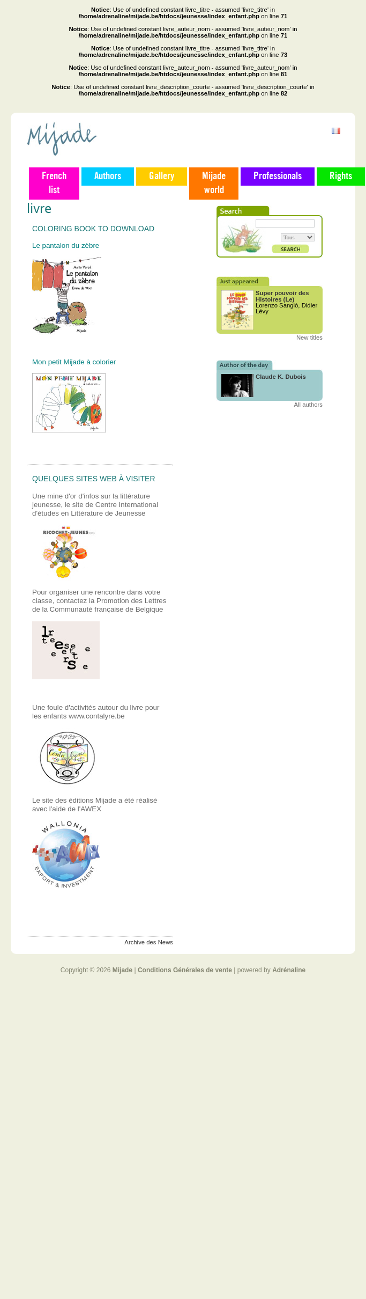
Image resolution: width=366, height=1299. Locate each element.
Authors (107, 176)
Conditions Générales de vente (185, 970)
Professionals (277, 176)
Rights (341, 176)
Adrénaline (288, 970)
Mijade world (214, 183)
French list (54, 183)
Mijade (122, 970)
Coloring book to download (93, 228)
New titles (309, 337)
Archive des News (148, 942)
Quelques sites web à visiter (93, 478)
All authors (308, 404)
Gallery (161, 176)
